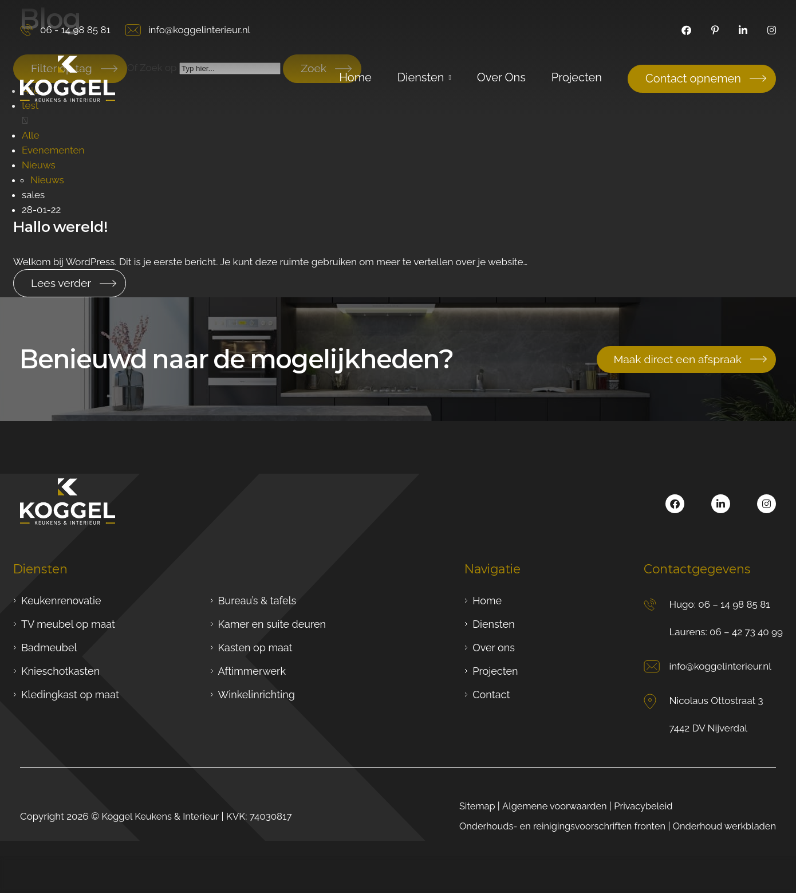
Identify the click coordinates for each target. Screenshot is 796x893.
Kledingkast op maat (70, 694)
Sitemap (466, 805)
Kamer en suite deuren (272, 623)
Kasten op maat (255, 647)
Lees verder (62, 282)
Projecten (495, 670)
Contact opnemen (693, 78)
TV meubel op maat (68, 623)
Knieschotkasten (60, 670)
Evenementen (53, 149)
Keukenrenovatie (61, 600)
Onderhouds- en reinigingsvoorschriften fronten (555, 825)
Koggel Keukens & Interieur (162, 815)
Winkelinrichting (256, 694)
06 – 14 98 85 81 (734, 603)
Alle (31, 134)
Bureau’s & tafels (257, 600)
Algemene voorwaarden (546, 805)
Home (487, 600)
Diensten (493, 623)
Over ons (493, 647)
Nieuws (39, 164)
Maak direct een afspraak (675, 358)
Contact (491, 694)
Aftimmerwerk (252, 670)
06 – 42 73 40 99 (746, 631)
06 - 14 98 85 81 (65, 30)
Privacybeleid (638, 805)
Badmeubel (49, 647)
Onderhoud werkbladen (722, 825)
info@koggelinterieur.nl (187, 30)
